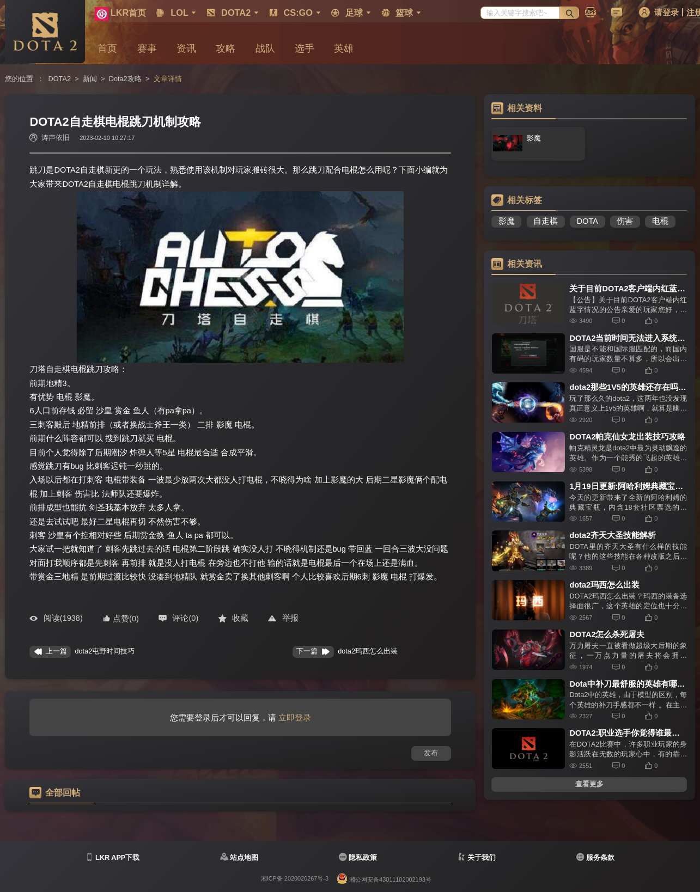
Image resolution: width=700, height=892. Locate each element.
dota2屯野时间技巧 (105, 651)
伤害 (625, 221)
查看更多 (589, 784)
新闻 (90, 79)
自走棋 (545, 221)
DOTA (587, 221)
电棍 (660, 221)
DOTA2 (59, 79)
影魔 (506, 221)
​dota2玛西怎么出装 (368, 651)
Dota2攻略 (125, 79)
